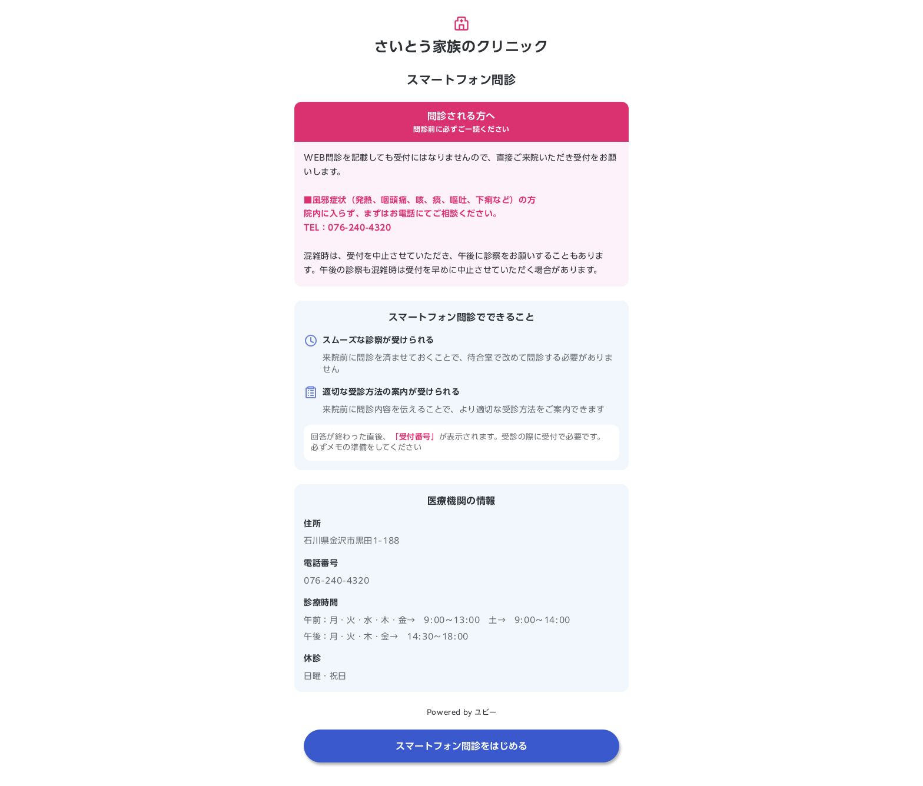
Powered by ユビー (461, 711)
